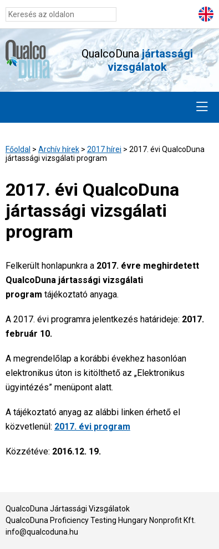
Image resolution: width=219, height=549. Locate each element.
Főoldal (18, 149)
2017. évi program (92, 426)
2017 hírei (104, 149)
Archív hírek (58, 149)
